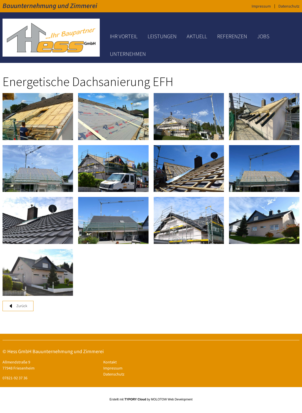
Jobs (263, 36)
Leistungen (162, 36)
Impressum (261, 6)
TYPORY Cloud (135, 399)
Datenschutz (288, 6)
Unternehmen (128, 54)
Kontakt (110, 362)
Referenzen (232, 36)
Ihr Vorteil (124, 36)
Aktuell (197, 36)
